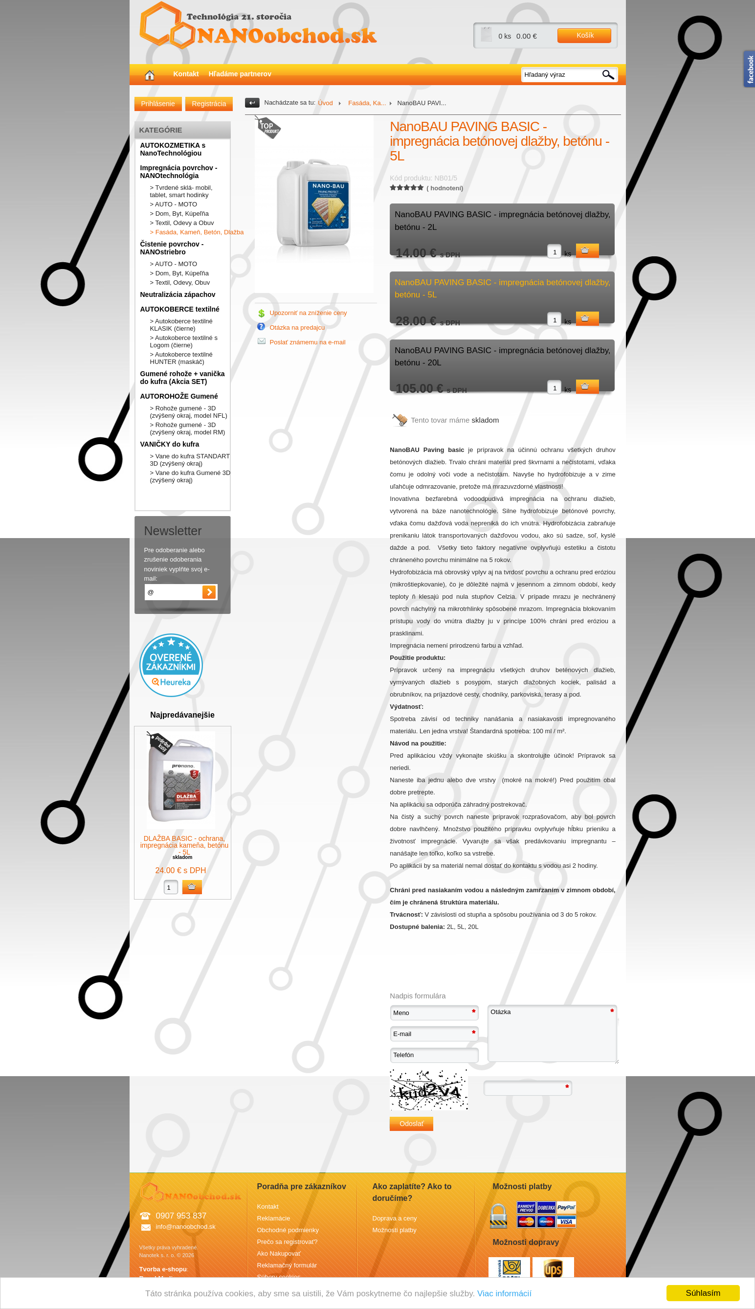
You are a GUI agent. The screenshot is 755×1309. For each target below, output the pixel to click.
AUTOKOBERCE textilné (180, 309)
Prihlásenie (158, 104)
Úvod (325, 103)
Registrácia (209, 104)
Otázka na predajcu (297, 327)
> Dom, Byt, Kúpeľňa (179, 213)
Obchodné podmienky (288, 1230)
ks (567, 254)
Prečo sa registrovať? (287, 1241)
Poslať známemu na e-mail (308, 342)
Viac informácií (504, 1293)
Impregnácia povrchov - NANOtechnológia (179, 172)
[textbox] (570, 75)
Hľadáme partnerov (240, 74)
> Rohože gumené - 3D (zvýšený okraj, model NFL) (188, 412)
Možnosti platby (395, 1230)
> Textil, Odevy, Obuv (180, 282)
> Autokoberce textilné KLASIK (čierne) (181, 324)
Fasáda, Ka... (366, 103)
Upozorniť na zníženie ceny (308, 312)
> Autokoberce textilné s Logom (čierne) (184, 341)
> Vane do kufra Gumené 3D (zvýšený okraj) (190, 476)
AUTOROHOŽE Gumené (179, 396)
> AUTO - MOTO (174, 204)
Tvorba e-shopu (163, 1269)
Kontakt (186, 74)
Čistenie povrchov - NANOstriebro (172, 248)
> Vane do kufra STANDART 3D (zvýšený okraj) (190, 459)
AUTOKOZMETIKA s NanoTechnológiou (173, 149)
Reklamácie (273, 1218)
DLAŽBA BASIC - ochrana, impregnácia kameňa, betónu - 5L (184, 845)
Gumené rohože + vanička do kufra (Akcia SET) (182, 377)
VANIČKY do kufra (170, 444)
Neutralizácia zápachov (178, 294)
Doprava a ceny (395, 1218)
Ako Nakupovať (279, 1253)
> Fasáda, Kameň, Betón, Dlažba (197, 232)
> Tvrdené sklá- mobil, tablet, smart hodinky (181, 191)
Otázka (553, 1034)
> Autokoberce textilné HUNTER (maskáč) (181, 358)
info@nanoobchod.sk (186, 1226)
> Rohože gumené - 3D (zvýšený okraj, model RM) (187, 428)
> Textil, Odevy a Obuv (182, 222)
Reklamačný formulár (287, 1265)
